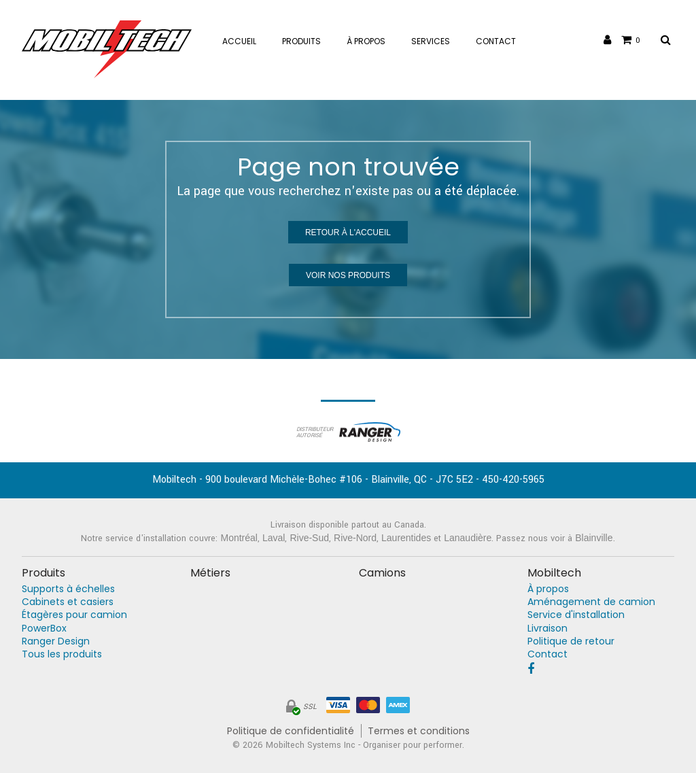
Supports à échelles (68, 589)
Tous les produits (62, 654)
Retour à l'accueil (348, 232)
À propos (548, 589)
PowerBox (44, 628)
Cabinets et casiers (68, 602)
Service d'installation (576, 614)
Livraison (547, 628)
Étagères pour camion (74, 614)
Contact (547, 654)
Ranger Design (56, 641)
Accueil (239, 41)
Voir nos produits (348, 275)
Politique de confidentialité (290, 731)
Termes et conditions (419, 731)
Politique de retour (570, 641)
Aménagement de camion (591, 602)
